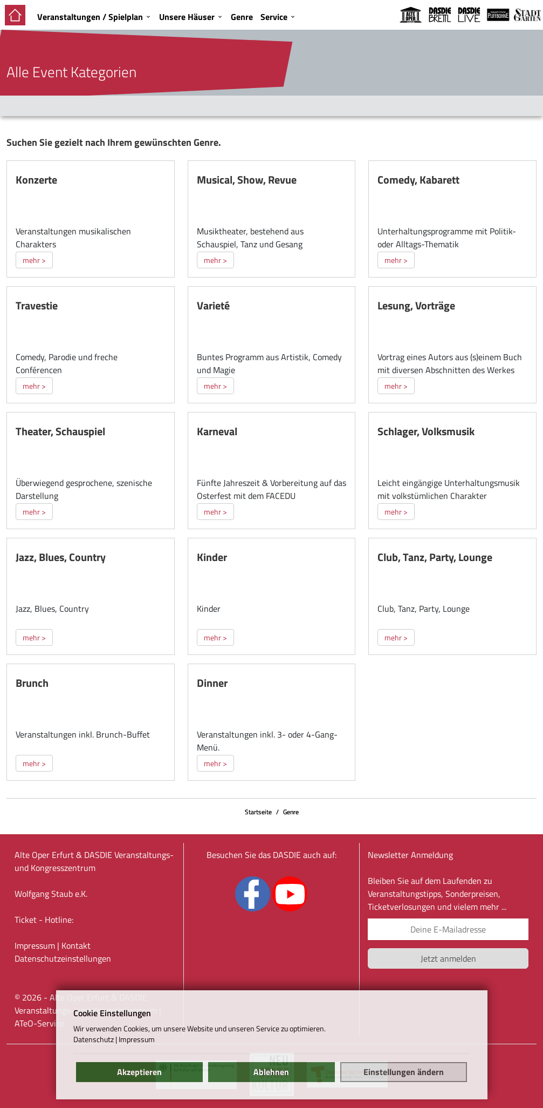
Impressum (35, 945)
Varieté (213, 305)
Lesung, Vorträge (416, 305)
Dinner (212, 682)
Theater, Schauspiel (60, 431)
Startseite (258, 812)
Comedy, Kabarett (418, 179)
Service (273, 16)
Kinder (212, 557)
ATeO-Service (39, 1023)
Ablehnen (271, 1071)
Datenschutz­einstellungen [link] (63, 958)
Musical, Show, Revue (247, 179)
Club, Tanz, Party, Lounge (434, 557)
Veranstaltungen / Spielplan (90, 16)
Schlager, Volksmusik (426, 431)
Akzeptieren (139, 1071)
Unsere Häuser (187, 16)
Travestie (37, 305)
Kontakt (76, 945)
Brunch (32, 682)
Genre (242, 16)
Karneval (217, 431)
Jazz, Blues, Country (61, 557)
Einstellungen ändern (403, 1071)
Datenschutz (93, 1039)
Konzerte (36, 179)
